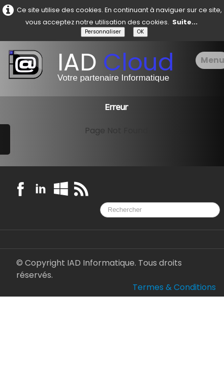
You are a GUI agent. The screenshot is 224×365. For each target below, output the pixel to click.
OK (140, 31)
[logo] (95, 68)
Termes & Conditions (174, 287)
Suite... (185, 22)
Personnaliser (103, 31)
